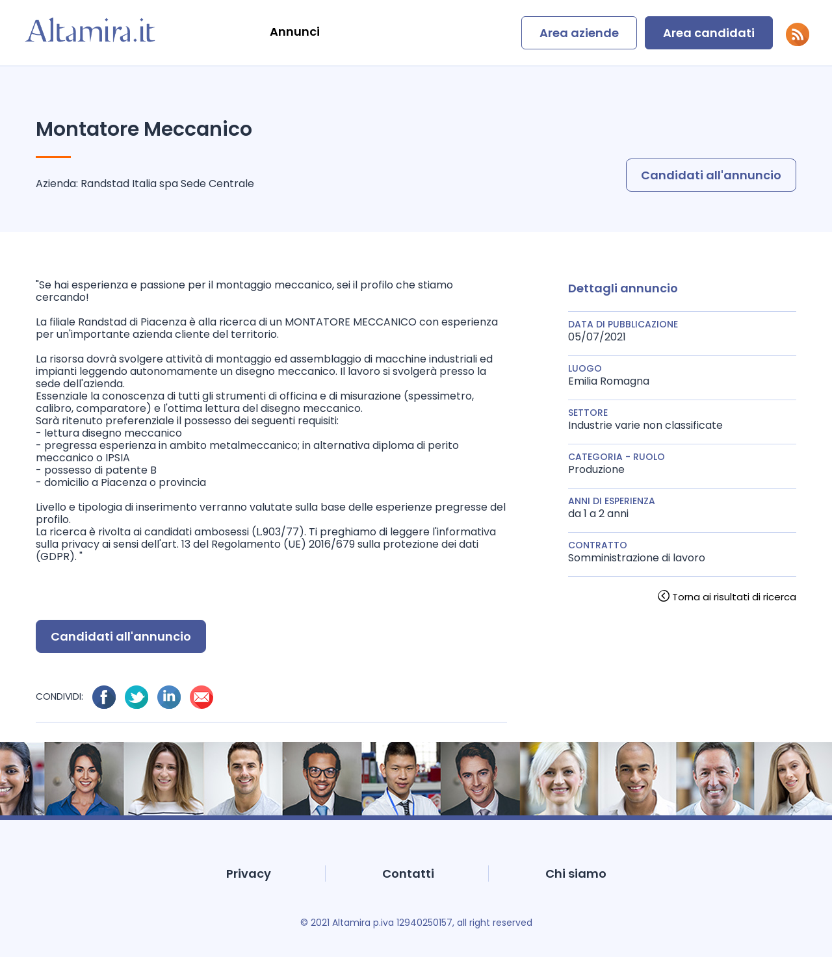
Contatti (408, 873)
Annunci (295, 31)
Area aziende (579, 33)
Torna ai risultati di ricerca (734, 597)
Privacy (248, 873)
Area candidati (709, 33)
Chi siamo (575, 873)
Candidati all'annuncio (711, 175)
